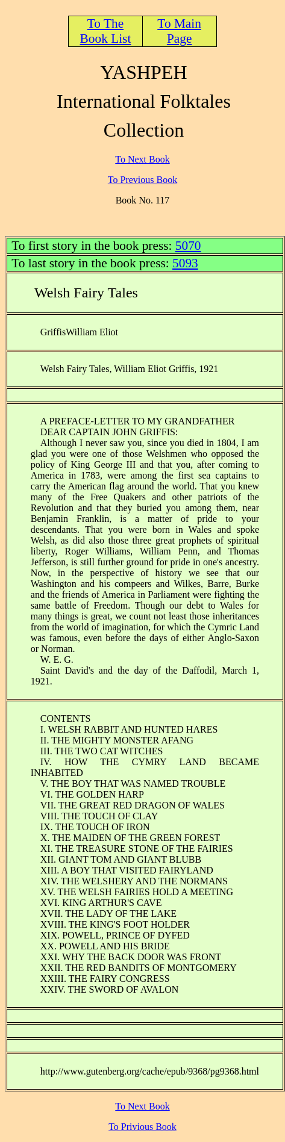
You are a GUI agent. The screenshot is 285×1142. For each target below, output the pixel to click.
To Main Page (179, 31)
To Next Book (142, 159)
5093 (185, 263)
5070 (188, 245)
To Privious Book (142, 1127)
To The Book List (105, 31)
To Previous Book (142, 180)
